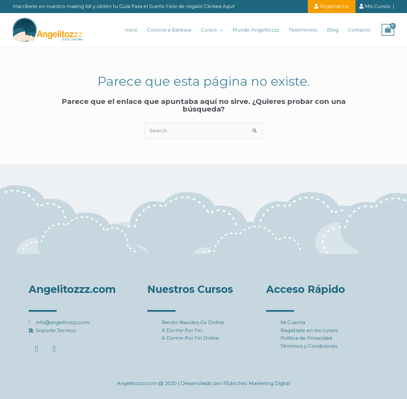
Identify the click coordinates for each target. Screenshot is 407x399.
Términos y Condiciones (308, 346)
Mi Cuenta (292, 322)
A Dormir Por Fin (182, 330)
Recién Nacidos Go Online (193, 322)
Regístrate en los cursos (309, 330)
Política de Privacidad (306, 338)
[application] (220, 30)
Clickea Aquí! (219, 6)
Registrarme (331, 6)
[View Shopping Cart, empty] (388, 30)
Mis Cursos (374, 6)
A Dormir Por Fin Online (190, 338)
